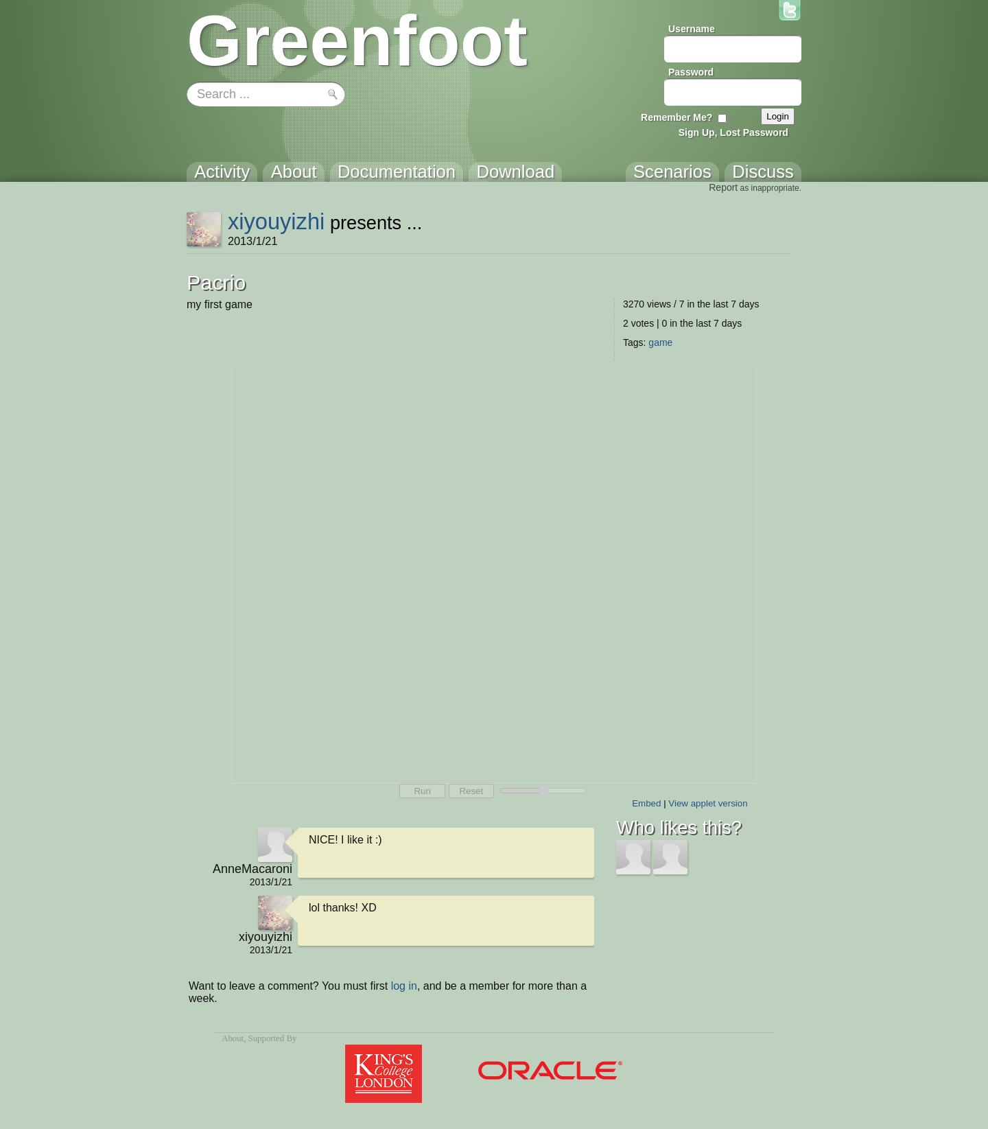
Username (691, 28)
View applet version (707, 803)
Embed (646, 803)
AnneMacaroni (252, 869)
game (660, 342)
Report (723, 187)
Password (691, 72)
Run (422, 791)
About (233, 1038)
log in (404, 986)
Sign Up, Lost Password (733, 132)
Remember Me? (676, 117)
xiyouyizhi (276, 221)
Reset (471, 791)
